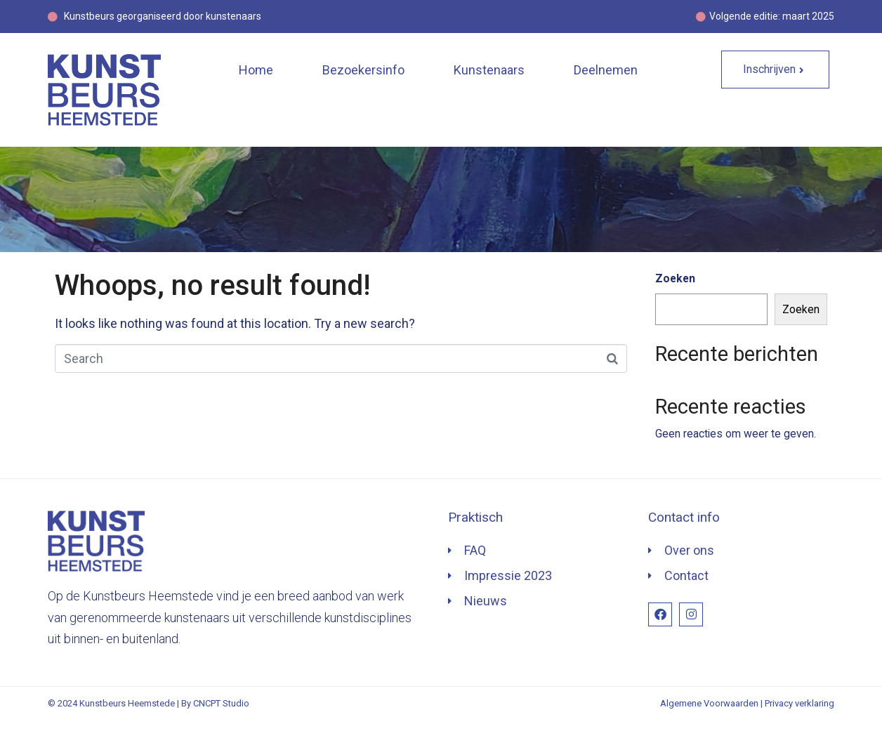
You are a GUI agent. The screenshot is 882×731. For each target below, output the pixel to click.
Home (256, 69)
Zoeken (675, 278)
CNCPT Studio (221, 703)
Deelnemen (606, 69)
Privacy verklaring (799, 703)
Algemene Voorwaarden (709, 703)
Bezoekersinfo (363, 69)
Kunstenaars (489, 69)
